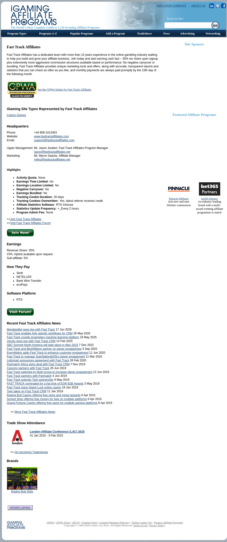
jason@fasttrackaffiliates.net (52, 152)
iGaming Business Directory (114, 522)
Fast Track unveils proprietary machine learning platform (43, 337)
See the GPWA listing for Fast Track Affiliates (64, 89)
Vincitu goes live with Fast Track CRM (31, 341)
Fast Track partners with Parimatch (29, 376)
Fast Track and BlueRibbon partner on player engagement (44, 349)
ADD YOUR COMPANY (171, 5)
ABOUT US (198, 5)
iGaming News (90, 522)
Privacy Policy (157, 525)
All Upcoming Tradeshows (31, 452)
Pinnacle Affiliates (179, 198)
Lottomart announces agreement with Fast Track (38, 360)
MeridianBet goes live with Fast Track (31, 329)
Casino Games (16, 115)
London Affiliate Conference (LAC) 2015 (57, 431)
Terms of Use (140, 525)
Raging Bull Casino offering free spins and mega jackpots (44, 395)
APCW (76, 522)
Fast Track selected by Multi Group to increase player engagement (49, 372)
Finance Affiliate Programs (168, 522)
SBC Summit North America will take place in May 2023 (42, 345)
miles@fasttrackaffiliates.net (52, 159)
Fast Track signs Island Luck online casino (34, 387)
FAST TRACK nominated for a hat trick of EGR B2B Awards (45, 383)
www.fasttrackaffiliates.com (51, 136)
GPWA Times (63, 522)
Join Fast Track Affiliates (25, 219)
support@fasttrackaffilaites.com (54, 140)
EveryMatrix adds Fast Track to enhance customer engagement (48, 352)
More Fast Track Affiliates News (35, 412)
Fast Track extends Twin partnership (30, 379)
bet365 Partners (209, 198)
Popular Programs (81, 33)
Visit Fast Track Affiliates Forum (30, 223)
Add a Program (115, 33)
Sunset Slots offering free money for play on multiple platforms (47, 399)
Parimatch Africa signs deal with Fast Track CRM (38, 364)
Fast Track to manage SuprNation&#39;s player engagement (46, 356)
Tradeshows (144, 33)
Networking (213, 33)
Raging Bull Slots (22, 491)
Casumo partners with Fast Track (28, 368)
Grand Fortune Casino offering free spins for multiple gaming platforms (52, 403)
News (166, 33)
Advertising (187, 33)
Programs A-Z (48, 33)
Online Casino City (142, 522)
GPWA (50, 522)
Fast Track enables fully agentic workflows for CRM (40, 333)
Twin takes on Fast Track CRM (26, 391)
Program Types (16, 33)
